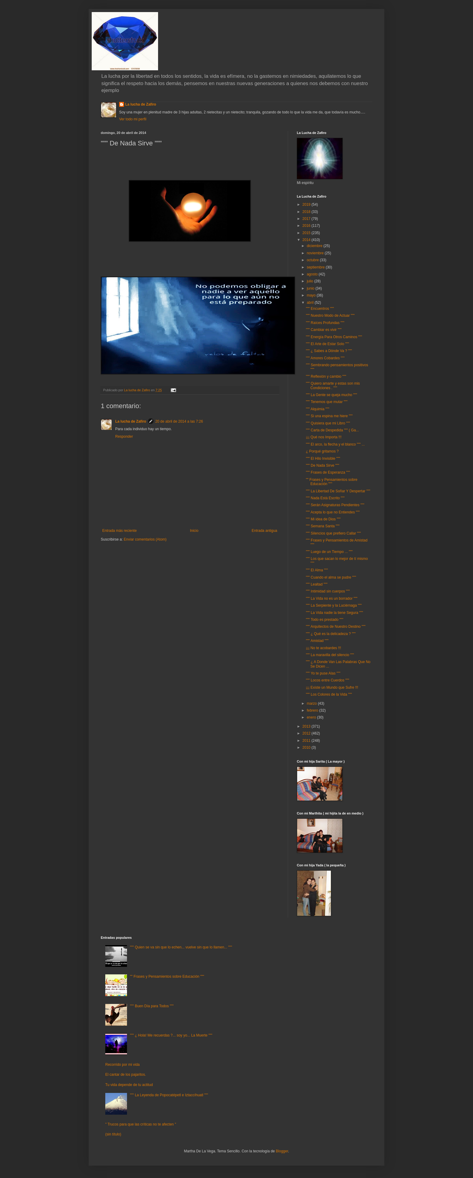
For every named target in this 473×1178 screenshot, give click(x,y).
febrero (313, 710)
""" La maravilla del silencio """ (330, 655)
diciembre (315, 246)
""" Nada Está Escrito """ (325, 498)
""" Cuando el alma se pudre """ (331, 577)
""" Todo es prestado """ (324, 620)
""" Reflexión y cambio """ (326, 376)
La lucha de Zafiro (140, 104)
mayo (312, 295)
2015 (307, 233)
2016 (307, 226)
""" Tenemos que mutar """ (327, 402)
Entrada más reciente (119, 531)
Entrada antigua (264, 531)
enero (312, 717)
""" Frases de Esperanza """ (328, 472)
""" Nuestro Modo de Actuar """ (330, 315)
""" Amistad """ (317, 641)
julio (310, 281)
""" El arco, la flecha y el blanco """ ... (335, 444)
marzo (312, 703)
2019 (307, 204)
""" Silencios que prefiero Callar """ (333, 533)
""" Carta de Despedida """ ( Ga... (332, 430)
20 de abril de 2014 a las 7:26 (179, 421)
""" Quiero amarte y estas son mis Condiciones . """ (333, 385)
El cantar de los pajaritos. (125, 1074)
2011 (307, 740)
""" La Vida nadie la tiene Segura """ (334, 613)
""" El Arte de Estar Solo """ (327, 344)
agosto (313, 274)
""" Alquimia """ (317, 409)
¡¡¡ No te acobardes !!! (323, 648)
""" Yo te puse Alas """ (323, 673)
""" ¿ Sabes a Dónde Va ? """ (329, 351)
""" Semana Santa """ (323, 526)
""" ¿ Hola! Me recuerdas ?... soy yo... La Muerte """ (171, 1035)
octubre (313, 260)
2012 (307, 733)
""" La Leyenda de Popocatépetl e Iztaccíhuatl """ (169, 1095)
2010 (307, 747)
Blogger (282, 1151)
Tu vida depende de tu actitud (129, 1085)
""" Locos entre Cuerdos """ (327, 680)
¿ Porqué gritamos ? (322, 451)
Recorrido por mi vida (122, 1064)
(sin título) (113, 1134)
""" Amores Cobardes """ (325, 358)
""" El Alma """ (317, 570)
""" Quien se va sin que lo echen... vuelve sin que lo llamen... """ (181, 947)
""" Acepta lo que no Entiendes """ (333, 512)
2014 (307, 240)
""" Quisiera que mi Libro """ (328, 423)
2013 (307, 726)
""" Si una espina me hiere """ (329, 416)
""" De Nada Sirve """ (322, 465)
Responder (124, 436)
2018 (307, 212)
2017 (307, 219)
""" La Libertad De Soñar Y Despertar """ (338, 491)
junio (311, 288)
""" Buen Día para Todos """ (152, 1006)
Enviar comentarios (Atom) (145, 539)
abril (311, 302)
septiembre (316, 267)
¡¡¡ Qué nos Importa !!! (323, 437)
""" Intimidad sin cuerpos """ (328, 591)
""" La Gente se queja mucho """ (331, 395)
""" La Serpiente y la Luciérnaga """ (334, 605)
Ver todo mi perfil (132, 119)
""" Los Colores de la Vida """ (329, 694)
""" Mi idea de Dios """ (323, 519)
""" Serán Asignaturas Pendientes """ (335, 505)
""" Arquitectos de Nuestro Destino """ (336, 626)
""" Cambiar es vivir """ (323, 330)
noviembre (316, 253)
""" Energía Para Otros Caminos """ (334, 337)
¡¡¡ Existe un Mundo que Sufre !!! (332, 687)
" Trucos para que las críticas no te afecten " (140, 1124)
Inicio (194, 531)
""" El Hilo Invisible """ (323, 458)
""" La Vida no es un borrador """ (331, 598)
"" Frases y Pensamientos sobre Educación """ (331, 482)
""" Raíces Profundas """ (325, 323)
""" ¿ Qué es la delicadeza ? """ (331, 634)
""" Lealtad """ (317, 584)
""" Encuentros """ (320, 308)
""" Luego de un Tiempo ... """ (329, 552)
